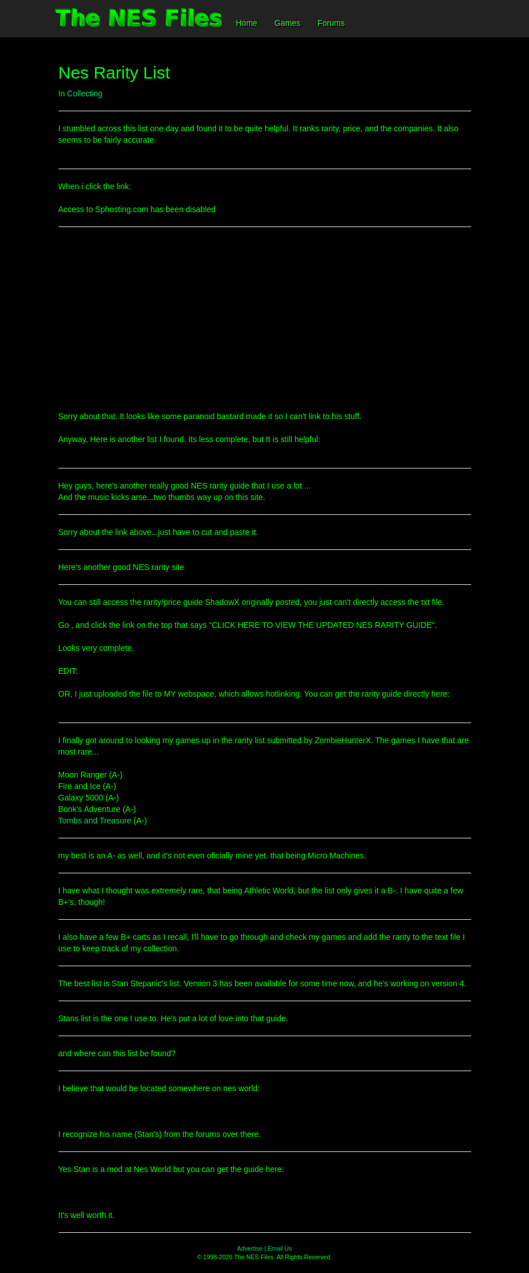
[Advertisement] (264, 319)
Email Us (280, 1248)
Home (246, 23)
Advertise (249, 1248)
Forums (331, 23)
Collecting (84, 93)
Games (287, 23)
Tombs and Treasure (95, 820)
